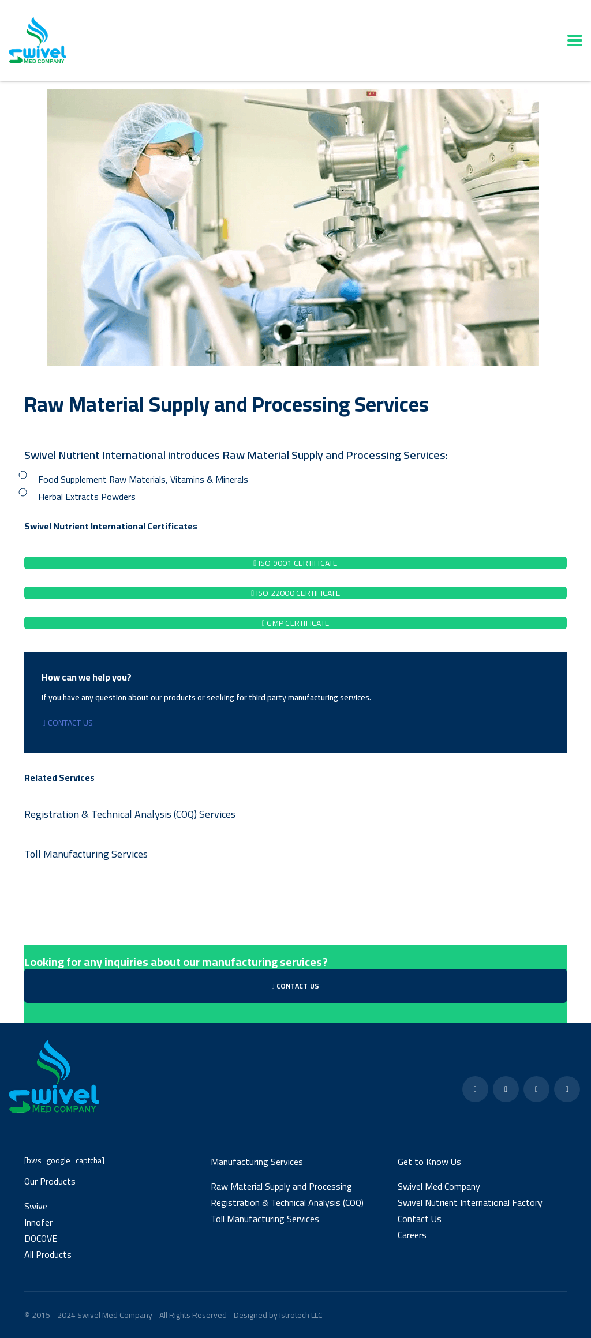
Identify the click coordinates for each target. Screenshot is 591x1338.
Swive (35, 1206)
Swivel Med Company (439, 1186)
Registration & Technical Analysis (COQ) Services (129, 814)
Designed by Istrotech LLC (278, 1314)
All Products (48, 1254)
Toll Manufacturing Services (86, 853)
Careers (412, 1234)
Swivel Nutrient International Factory (470, 1202)
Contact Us (68, 722)
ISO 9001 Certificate (295, 563)
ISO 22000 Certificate (295, 593)
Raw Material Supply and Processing (281, 1186)
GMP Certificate (295, 623)
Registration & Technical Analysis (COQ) (287, 1202)
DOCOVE (40, 1238)
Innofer (38, 1222)
